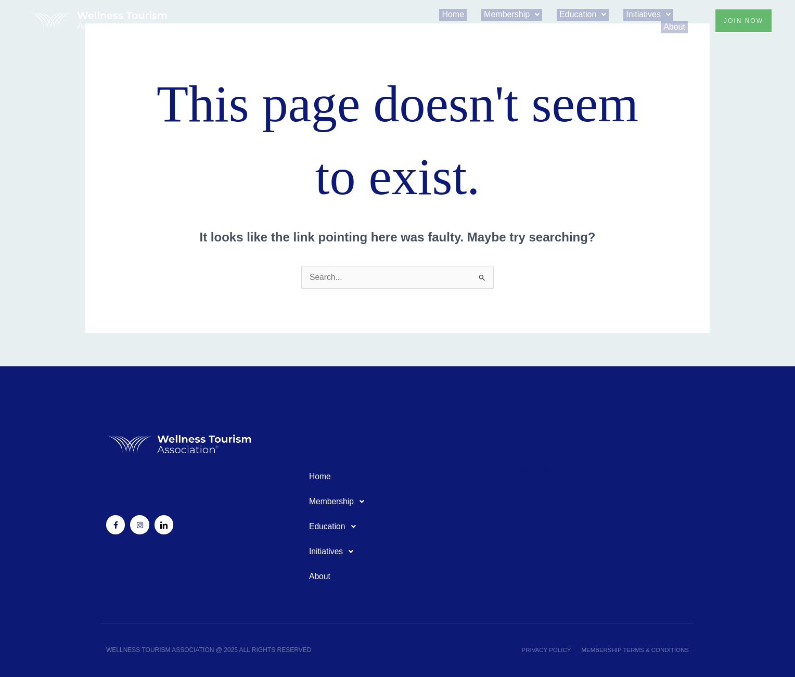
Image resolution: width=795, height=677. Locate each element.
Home (471, 16)
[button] (525, 16)
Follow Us (144, 486)
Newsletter (532, 470)
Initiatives (651, 16)
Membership (525, 16)
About (677, 25)
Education (590, 16)
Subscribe (548, 445)
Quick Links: (357, 445)
